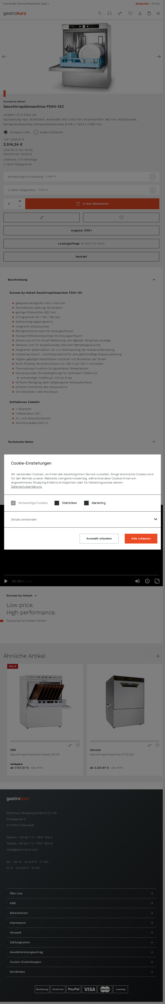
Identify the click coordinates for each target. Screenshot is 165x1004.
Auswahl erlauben (99, 538)
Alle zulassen (141, 538)
